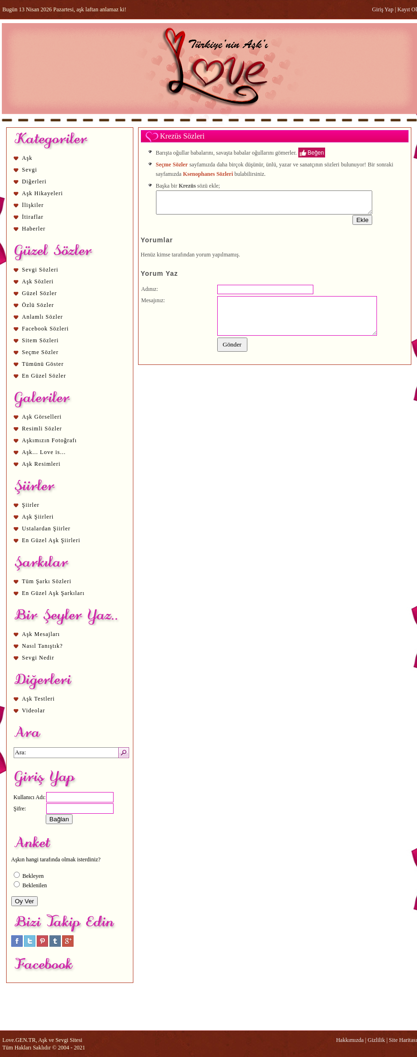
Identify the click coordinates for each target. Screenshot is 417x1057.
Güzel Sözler (39, 293)
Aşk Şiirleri (38, 516)
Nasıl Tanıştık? (42, 646)
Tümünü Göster (43, 364)
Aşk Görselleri (42, 416)
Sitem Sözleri (40, 340)
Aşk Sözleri (38, 281)
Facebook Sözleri (45, 328)
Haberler (34, 228)
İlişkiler (33, 205)
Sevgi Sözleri (40, 269)
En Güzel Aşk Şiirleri (51, 540)
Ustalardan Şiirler (46, 528)
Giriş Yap (382, 9)
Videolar (33, 710)
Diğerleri (34, 181)
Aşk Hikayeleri (42, 193)
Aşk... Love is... (44, 452)
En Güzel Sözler (44, 375)
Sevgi (29, 169)
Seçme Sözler (40, 352)
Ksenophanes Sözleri (208, 174)
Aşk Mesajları (41, 634)
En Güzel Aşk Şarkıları (53, 593)
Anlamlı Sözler (42, 317)
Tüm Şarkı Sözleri (47, 581)
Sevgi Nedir (38, 657)
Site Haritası (403, 1040)
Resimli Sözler (42, 428)
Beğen (316, 152)
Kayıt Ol (407, 9)
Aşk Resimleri (41, 464)
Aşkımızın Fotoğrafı (49, 440)
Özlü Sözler (38, 305)
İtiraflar (33, 217)
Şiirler (31, 505)
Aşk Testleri (38, 698)
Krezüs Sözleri (182, 136)
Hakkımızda (350, 1040)
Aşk (27, 158)
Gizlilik (376, 1040)
